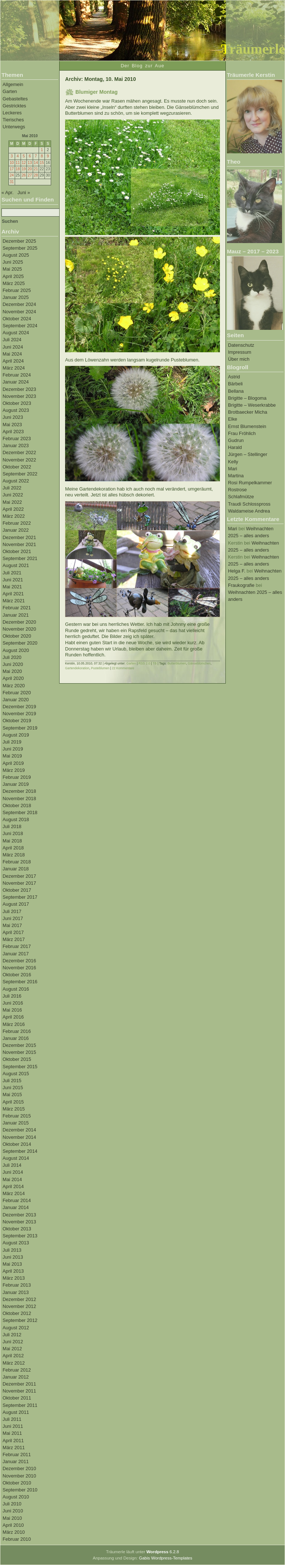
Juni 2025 (13, 262)
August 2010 (16, 1497)
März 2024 (14, 368)
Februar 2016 (17, 1031)
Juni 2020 (13, 664)
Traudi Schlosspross (249, 504)
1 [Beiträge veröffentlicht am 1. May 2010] (42, 150)
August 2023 (16, 410)
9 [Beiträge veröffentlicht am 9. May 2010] (48, 156)
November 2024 (19, 311)
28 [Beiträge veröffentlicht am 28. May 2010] (36, 175)
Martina (236, 475)
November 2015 (19, 1052)
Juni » (23, 192)
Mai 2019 (12, 756)
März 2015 (14, 1109)
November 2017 (19, 883)
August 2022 (16, 481)
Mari (232, 468)
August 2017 (16, 904)
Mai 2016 (12, 1010)
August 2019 (16, 735)
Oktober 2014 (17, 1144)
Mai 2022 (12, 502)
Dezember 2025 (19, 241)
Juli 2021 (12, 572)
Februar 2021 (17, 607)
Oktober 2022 (17, 467)
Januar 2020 (16, 699)
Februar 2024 (17, 375)
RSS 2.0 (144, 663)
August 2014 (16, 1158)
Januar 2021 (16, 615)
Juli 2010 (12, 1504)
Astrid (234, 376)
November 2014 (19, 1137)
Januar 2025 (16, 297)
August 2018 (16, 819)
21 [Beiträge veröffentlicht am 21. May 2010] (36, 169)
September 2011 (20, 1405)
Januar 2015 (16, 1123)
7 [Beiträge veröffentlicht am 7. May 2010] (36, 156)
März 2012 (14, 1363)
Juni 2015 (13, 1087)
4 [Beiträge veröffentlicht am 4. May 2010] (18, 156)
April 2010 (13, 1525)
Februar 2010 (17, 1539)
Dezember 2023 (19, 389)
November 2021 (19, 544)
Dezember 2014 (19, 1130)
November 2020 (19, 629)
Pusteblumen (100, 668)
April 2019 (13, 763)
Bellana (236, 391)
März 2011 (14, 1447)
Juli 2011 (12, 1419)
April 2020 (13, 678)
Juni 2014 (13, 1172)
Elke (232, 419)
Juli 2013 (12, 1250)
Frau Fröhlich (242, 433)
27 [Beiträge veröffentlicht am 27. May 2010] (30, 175)
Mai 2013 (12, 1264)
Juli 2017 (12, 911)
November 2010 (19, 1476)
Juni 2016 (13, 1003)
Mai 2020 (12, 671)
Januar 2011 (16, 1461)
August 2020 (16, 650)
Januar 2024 (16, 382)
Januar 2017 (16, 953)
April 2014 (13, 1186)
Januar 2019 (16, 784)
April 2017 (13, 932)
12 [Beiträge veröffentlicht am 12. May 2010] (24, 163)
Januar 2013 (16, 1292)
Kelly (233, 461)
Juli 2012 (12, 1334)
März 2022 (14, 516)
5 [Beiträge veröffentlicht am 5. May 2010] (24, 156)
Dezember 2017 (19, 876)
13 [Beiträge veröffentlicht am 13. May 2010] (30, 163)
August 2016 (16, 989)
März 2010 (14, 1532)
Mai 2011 (12, 1433)
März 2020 (14, 685)
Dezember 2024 (19, 304)
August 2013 (16, 1242)
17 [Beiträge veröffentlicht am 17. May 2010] (12, 169)
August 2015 (16, 1073)
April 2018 (13, 848)
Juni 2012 (13, 1341)
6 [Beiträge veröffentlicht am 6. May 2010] (30, 156)
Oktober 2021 (17, 551)
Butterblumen (176, 663)
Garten (10, 91)
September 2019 (20, 728)
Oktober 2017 (17, 890)
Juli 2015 (12, 1080)
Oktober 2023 (17, 403)
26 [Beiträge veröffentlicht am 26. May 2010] (24, 175)
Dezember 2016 (19, 960)
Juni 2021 (13, 579)
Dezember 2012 (19, 1299)
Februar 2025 (17, 290)
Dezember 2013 (19, 1215)
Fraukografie (241, 585)
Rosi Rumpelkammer (250, 482)
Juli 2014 (12, 1165)
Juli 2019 (12, 742)
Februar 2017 (17, 946)
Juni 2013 (13, 1257)
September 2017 (20, 897)
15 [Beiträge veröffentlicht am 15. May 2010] (42, 163)
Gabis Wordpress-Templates (165, 1558)
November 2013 (19, 1221)
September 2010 (20, 1490)
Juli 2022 (12, 488)
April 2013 (13, 1271)
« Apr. (7, 192)
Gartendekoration (77, 668)
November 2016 (19, 967)
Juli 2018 (12, 826)
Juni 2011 (13, 1426)
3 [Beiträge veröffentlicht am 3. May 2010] (12, 156)
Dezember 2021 (19, 537)
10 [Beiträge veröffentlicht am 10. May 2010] (12, 163)
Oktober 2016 (17, 974)
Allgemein (13, 84)
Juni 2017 (13, 918)
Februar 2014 (17, 1200)
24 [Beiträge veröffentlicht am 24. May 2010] (12, 175)
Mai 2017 (12, 925)
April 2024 (13, 361)
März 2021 (14, 600)
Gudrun (236, 440)
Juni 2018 (13, 833)
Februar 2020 (17, 692)
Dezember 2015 (19, 1045)
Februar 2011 (17, 1454)
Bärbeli (235, 383)
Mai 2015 (12, 1094)
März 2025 (14, 283)
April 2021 (13, 593)
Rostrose (237, 489)
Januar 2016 (16, 1038)
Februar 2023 (17, 438)
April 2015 (13, 1102)
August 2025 (16, 255)
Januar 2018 (16, 868)
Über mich (238, 359)
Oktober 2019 (17, 720)
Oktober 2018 (17, 805)
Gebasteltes (15, 98)
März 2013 (14, 1278)
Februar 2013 (17, 1285)
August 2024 (16, 332)
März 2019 (14, 770)
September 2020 (20, 643)
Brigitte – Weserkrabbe (252, 405)
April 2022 (13, 509)
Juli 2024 (12, 339)
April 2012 (13, 1355)
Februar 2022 (17, 523)
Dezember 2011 (19, 1384)
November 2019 (19, 713)
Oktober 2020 (17, 636)
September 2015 (20, 1066)
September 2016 (20, 981)
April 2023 (13, 431)
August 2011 (16, 1412)
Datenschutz (241, 345)
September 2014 (20, 1151)
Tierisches (13, 119)
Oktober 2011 (17, 1398)
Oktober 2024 (17, 318)
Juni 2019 (13, 749)
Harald (235, 447)
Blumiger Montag (96, 92)
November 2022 (19, 460)
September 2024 (20, 325)
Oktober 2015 (17, 1059)
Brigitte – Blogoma (247, 398)
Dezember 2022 (19, 452)
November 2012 (19, 1306)
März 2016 (14, 1024)
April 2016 (13, 1017)
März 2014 (14, 1193)
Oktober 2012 (17, 1313)
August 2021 (16, 565)
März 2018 (14, 855)
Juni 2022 (13, 495)
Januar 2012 (16, 1377)
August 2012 (16, 1327)
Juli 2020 (12, 657)
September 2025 (20, 248)
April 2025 (13, 276)
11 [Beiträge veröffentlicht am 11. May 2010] (18, 163)
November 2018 (19, 798)
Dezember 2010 (19, 1468)
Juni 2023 (13, 417)
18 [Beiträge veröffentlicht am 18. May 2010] (18, 169)
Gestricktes (14, 105)
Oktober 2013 (17, 1228)
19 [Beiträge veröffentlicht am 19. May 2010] (24, 169)
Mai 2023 (12, 424)
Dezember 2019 (19, 706)
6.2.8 (162, 1552)
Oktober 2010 (17, 1483)
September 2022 (20, 474)
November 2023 (19, 396)
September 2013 (20, 1235)
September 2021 (20, 558)
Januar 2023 (16, 445)
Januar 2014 (16, 1207)
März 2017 (14, 939)
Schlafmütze (241, 496)
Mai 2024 (12, 354)
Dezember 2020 (19, 622)
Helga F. (236, 571)
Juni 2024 (13, 347)
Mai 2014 (12, 1179)
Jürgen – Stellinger (247, 454)
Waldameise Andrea (249, 511)
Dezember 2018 (19, 791)
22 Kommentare (123, 668)
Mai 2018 (12, 841)
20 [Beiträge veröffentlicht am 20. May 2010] (30, 169)
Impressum (239, 352)
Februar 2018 (17, 862)
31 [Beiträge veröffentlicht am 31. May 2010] (12, 182)
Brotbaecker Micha (247, 412)
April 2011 (13, 1440)
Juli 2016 (12, 996)
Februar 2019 (17, 777)
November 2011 (19, 1391)
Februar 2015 (17, 1116)
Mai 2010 (12, 1518)
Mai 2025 (12, 269)
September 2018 (20, 812)
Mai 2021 (12, 586)
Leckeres (12, 112)
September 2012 (20, 1320)
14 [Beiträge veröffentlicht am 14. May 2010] (36, 163)
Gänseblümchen (199, 663)
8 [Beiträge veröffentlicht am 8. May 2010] (42, 156)
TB (155, 663)
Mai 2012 (12, 1348)
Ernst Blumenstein (247, 426)
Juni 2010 (13, 1511)
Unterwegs (14, 126)
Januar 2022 (16, 530)
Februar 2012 (17, 1370)
